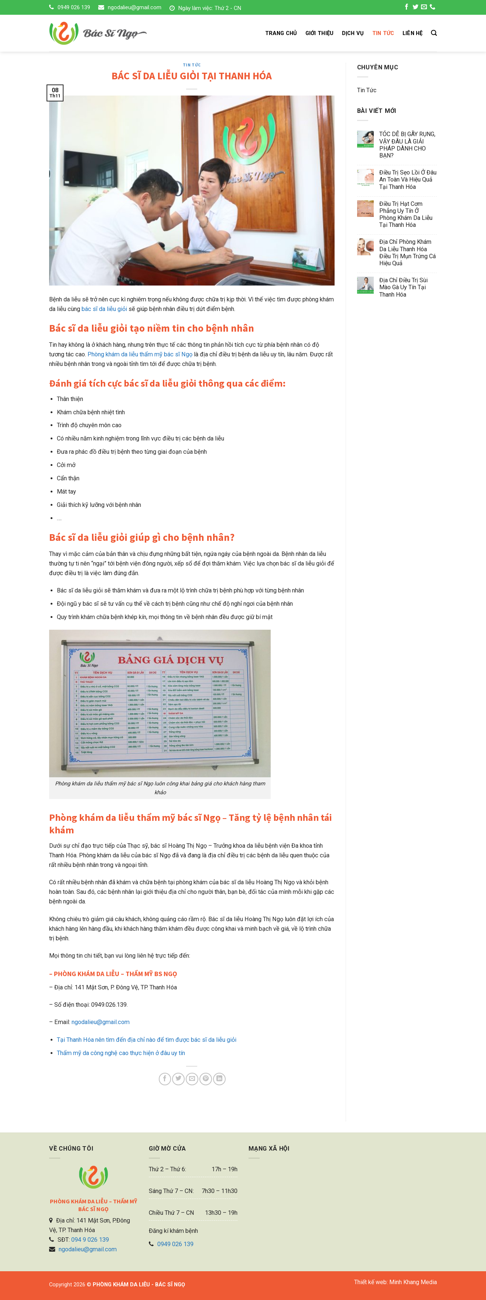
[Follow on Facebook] (407, 7)
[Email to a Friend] (192, 1079)
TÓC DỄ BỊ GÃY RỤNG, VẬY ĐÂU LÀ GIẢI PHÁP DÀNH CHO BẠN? (407, 145)
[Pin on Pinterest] (205, 1079)
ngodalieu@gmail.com (134, 7)
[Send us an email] (424, 7)
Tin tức (192, 65)
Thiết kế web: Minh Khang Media (395, 1282)
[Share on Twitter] (178, 1079)
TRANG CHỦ (281, 33)
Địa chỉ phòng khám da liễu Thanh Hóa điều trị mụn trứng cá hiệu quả (407, 252)
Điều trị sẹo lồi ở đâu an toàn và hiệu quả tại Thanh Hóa (408, 179)
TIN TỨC (383, 33)
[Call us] (432, 7)
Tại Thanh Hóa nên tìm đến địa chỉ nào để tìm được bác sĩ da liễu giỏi (146, 1039)
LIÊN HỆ (413, 33)
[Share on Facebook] (165, 1079)
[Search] (434, 33)
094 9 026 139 (90, 1239)
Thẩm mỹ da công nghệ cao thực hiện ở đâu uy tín (121, 1053)
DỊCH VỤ (353, 33)
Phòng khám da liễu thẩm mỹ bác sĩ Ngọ (140, 354)
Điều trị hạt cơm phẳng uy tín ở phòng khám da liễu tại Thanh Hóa (405, 214)
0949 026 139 (74, 7)
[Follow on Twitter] (415, 7)
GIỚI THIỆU (319, 33)
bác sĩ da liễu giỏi (104, 308)
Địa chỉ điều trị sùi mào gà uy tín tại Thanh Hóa (403, 287)
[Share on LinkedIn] (219, 1079)
